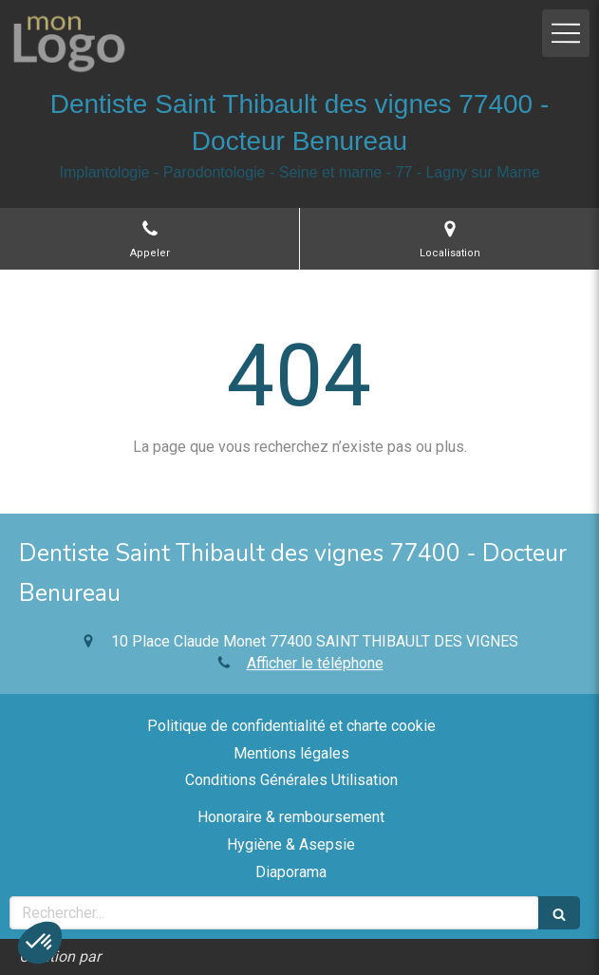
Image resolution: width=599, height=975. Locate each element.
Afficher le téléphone (315, 663)
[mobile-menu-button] (566, 33)
